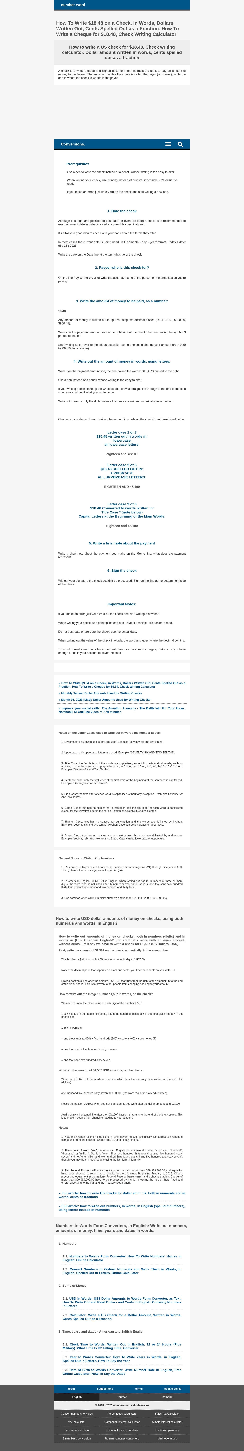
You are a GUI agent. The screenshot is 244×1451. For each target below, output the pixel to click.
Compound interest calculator (122, 1422)
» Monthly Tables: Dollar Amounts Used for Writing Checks (100, 693)
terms (139, 1388)
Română (167, 1397)
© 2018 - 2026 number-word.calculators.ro (122, 1405)
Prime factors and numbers (122, 1430)
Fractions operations (167, 1430)
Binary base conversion (77, 1438)
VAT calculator (76, 1422)
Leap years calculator (77, 1430)
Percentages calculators (122, 1413)
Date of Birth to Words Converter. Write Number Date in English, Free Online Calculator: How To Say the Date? (122, 1371)
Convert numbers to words (77, 1413)
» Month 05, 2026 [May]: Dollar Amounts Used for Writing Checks (104, 699)
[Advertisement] (122, 110)
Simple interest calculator (167, 1422)
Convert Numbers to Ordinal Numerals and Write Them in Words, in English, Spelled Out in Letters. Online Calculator (122, 1271)
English (77, 1397)
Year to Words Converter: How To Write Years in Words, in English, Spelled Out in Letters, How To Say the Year (122, 1359)
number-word (73, 5)
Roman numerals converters (122, 1438)
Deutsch (122, 1397)
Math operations (167, 1438)
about (71, 1388)
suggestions (105, 1388)
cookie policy (172, 1388)
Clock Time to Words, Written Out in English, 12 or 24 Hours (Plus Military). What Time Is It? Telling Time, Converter (122, 1346)
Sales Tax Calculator (167, 1413)
